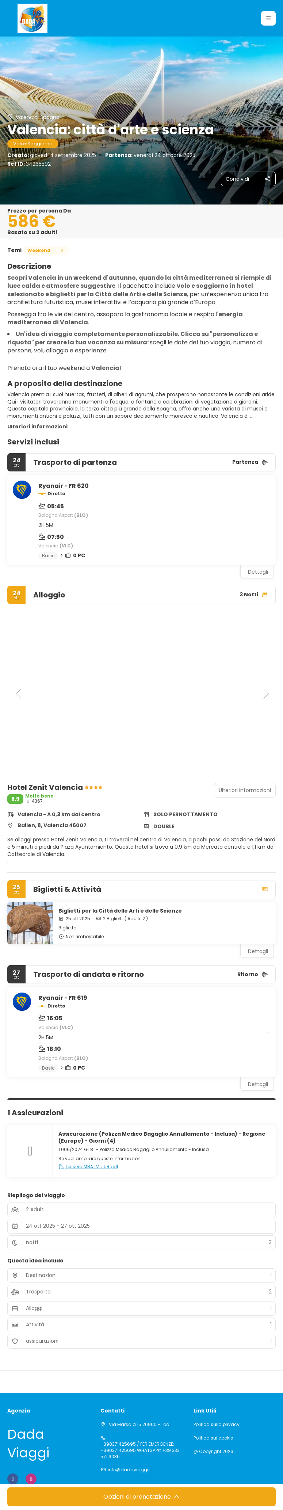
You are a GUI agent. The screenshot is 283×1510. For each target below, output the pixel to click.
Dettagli (258, 572)
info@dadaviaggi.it (130, 1470)
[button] (18, 693)
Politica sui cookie (213, 1438)
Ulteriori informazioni (37, 426)
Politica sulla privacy (217, 1424)
